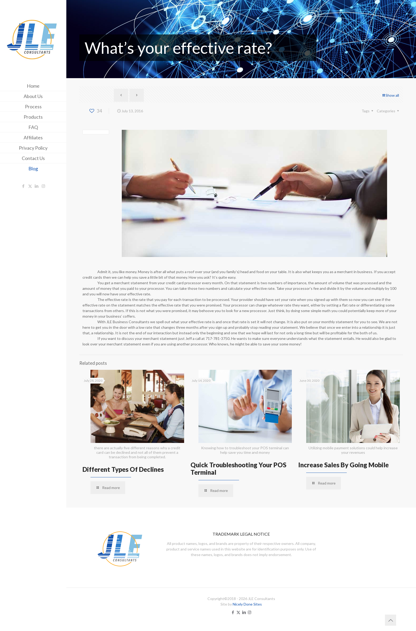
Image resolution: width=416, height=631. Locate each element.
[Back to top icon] (390, 620)
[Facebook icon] (23, 186)
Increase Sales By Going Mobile (343, 465)
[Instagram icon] (43, 186)
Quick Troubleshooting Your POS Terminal (238, 468)
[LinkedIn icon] (37, 186)
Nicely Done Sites (247, 604)
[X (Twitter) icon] (30, 186)
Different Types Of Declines (123, 469)
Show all (390, 95)
